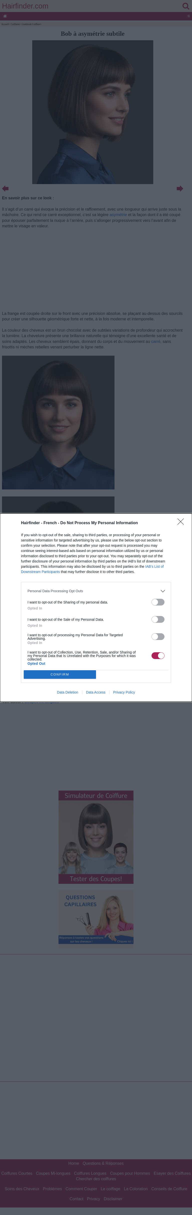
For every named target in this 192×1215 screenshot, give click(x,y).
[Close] (182, 523)
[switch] (158, 602)
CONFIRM (59, 674)
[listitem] (96, 591)
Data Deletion (67, 692)
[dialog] (96, 607)
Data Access (96, 692)
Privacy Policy (124, 692)
